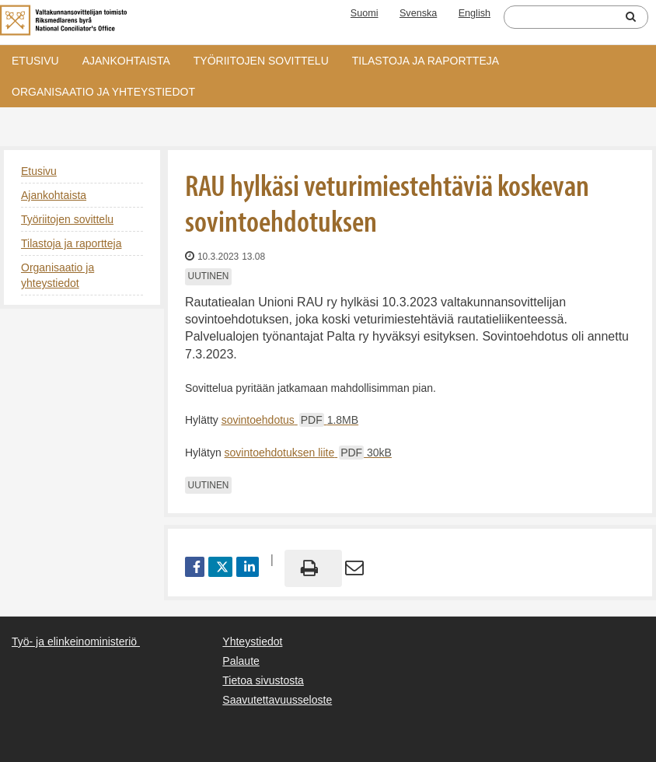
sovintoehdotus (290, 420)
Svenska (418, 13)
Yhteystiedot (252, 641)
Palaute (240, 661)
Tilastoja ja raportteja (425, 60)
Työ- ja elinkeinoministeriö (74, 641)
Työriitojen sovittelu (261, 60)
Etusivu (35, 60)
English (474, 13)
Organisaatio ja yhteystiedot (103, 92)
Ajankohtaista (126, 60)
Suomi (365, 13)
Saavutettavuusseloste (277, 700)
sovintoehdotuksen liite (308, 452)
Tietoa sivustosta (263, 680)
